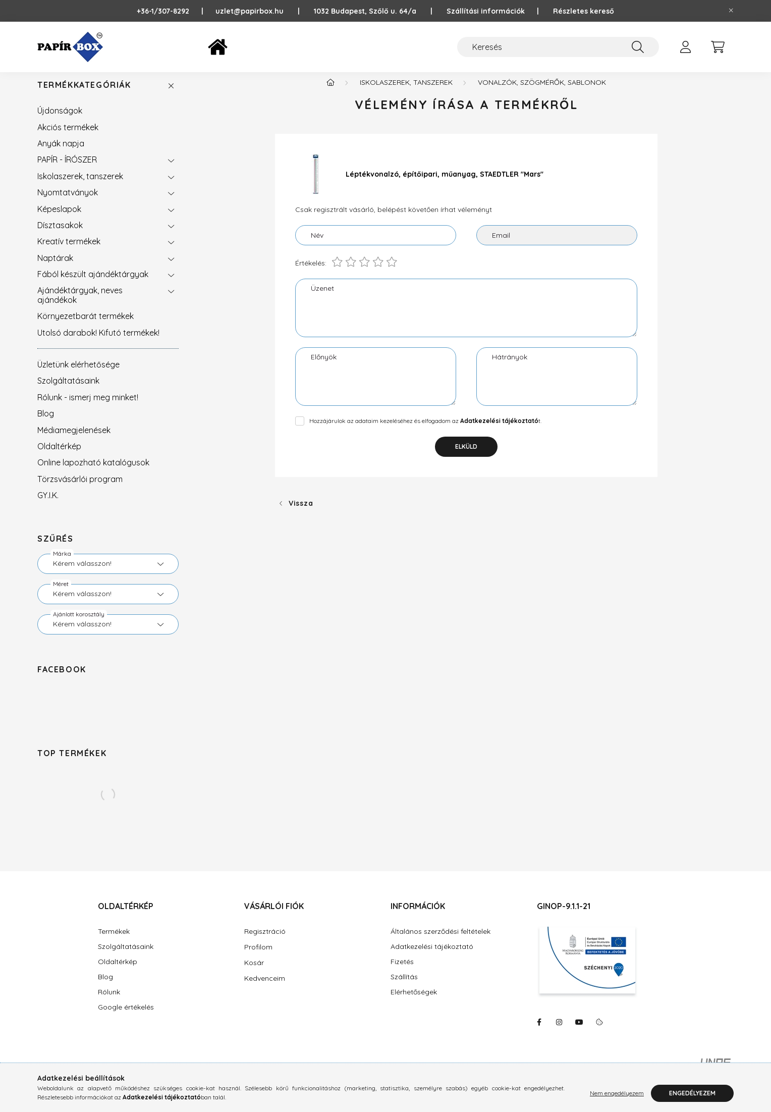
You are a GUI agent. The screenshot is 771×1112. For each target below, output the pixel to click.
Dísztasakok (60, 235)
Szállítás (404, 987)
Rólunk (109, 1002)
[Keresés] (558, 47)
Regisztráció (265, 941)
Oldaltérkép (59, 456)
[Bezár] (731, 10)
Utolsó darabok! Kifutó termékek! (98, 343)
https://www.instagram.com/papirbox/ (559, 1032)
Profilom (258, 957)
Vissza (301, 513)
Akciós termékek (67, 137)
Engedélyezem (692, 1093)
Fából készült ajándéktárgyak (92, 284)
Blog (45, 423)
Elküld (466, 456)
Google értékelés (126, 1017)
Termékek (114, 941)
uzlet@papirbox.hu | (264, 11)
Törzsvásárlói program (80, 489)
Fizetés (402, 972)
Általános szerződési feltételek (440, 941)
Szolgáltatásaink (68, 391)
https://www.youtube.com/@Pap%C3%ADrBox (579, 1032)
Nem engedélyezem (617, 1093)
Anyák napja (60, 153)
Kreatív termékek (68, 251)
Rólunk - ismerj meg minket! (87, 407)
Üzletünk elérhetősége (78, 374)
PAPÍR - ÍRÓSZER (67, 170)
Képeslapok (59, 219)
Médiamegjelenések (74, 440)
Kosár (254, 972)
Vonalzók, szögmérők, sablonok (542, 92)
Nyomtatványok (67, 202)
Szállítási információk (486, 11)
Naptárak (55, 268)
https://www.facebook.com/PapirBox (539, 1032)
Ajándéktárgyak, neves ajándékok (80, 304)
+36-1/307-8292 (168, 11)
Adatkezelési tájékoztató (432, 956)
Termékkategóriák (84, 95)
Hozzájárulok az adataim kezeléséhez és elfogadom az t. (425, 431)
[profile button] (685, 47)
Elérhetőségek (414, 1002)
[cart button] (717, 47)
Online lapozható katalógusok (93, 472)
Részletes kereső (583, 11)
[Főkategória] (330, 92)
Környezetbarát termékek (85, 326)
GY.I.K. (48, 505)
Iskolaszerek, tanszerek (80, 186)
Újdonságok (59, 121)
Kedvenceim (264, 988)
